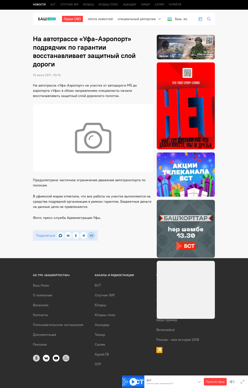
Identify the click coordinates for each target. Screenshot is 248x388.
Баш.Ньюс (41, 285)
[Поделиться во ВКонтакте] (68, 235)
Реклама (40, 344)
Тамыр (145, 4)
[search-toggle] (209, 19)
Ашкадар (129, 4)
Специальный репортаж (137, 19)
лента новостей (100, 19)
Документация (44, 335)
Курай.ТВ (175, 4)
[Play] (133, 382)
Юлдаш (88, 4)
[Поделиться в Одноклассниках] (75, 235)
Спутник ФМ (69, 4)
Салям (159, 4)
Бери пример (166, 320)
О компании (42, 295)
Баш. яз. (177, 19)
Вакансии (40, 305)
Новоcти (39, 4)
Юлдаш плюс (108, 4)
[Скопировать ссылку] (91, 235)
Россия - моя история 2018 (177, 340)
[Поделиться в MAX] (60, 235)
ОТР (98, 364)
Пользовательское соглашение (58, 325)
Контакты (40, 315)
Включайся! (165, 330)
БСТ (53, 4)
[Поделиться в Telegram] (83, 235)
